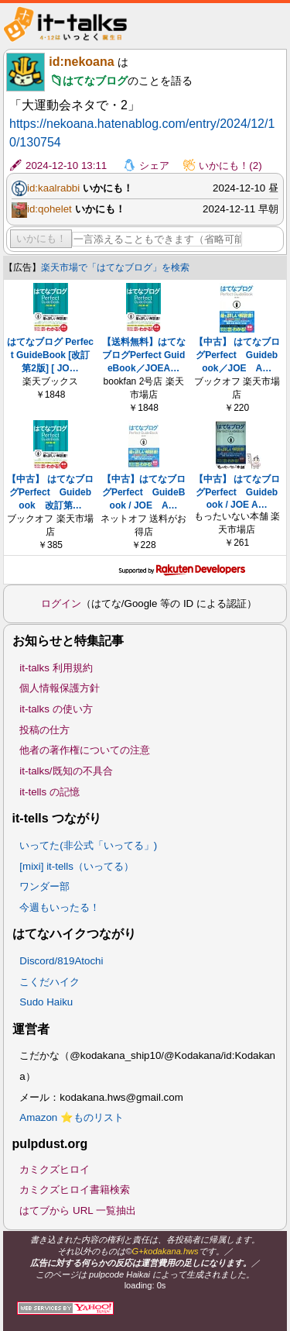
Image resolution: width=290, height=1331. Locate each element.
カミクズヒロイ (54, 1169)
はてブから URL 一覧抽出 (77, 1210)
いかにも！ (41, 238)
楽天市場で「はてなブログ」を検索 (115, 267)
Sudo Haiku (46, 1002)
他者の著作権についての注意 (84, 750)
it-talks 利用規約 (55, 668)
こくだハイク (49, 982)
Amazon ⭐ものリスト (71, 1117)
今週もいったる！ (59, 907)
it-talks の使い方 (55, 709)
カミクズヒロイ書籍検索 (74, 1189)
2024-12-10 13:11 (66, 165)
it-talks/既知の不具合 (65, 771)
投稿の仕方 (44, 730)
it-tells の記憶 (49, 792)
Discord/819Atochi (61, 961)
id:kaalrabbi (53, 188)
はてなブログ (95, 80)
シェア (154, 165)
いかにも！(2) (230, 165)
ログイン (61, 603)
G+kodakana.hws (165, 1251)
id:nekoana (81, 61)
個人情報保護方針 (59, 688)
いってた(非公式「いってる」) (88, 845)
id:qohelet (49, 209)
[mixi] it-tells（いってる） (76, 866)
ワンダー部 (44, 886)
